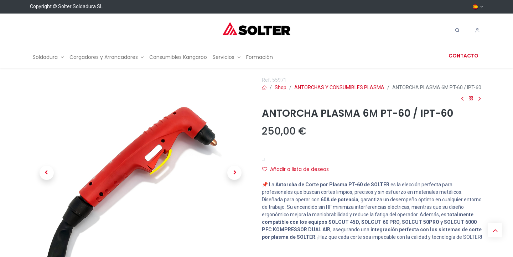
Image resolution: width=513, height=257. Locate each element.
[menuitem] (48, 57)
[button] (46, 173)
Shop (280, 87)
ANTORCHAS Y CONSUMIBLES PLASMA (339, 87)
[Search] (457, 30)
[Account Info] (477, 30)
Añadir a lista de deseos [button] (295, 169)
